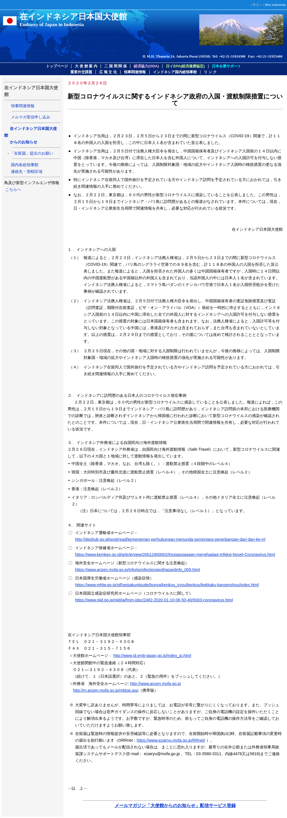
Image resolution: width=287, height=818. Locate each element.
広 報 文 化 (108, 72)
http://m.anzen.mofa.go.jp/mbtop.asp (105, 690)
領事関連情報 (135, 72)
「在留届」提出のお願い (31, 153)
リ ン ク (210, 72)
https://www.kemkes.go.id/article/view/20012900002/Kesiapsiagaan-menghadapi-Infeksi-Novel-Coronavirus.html (175, 554)
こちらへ (12, 189)
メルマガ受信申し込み (30, 117)
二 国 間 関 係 (115, 66)
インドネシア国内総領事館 (175, 72)
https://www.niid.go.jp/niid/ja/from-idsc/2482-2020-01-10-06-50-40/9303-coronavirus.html (154, 600)
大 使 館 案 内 (86, 66)
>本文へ (257, 4)
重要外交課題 (81, 72)
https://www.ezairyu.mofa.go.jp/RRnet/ (171, 740)
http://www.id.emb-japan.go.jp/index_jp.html (152, 655)
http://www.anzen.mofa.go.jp (155, 683)
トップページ (57, 66)
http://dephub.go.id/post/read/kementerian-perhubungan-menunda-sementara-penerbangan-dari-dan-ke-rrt (170, 539)
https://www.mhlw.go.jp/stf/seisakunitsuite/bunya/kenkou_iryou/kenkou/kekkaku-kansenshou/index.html (167, 585)
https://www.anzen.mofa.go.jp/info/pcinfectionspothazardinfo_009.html (137, 569)
